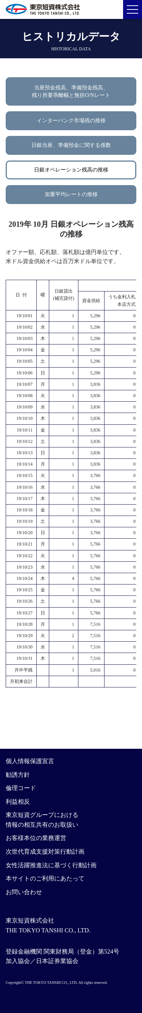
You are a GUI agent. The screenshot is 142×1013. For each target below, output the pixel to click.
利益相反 (18, 801)
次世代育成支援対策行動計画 (45, 851)
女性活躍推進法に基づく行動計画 (51, 865)
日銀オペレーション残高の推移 (71, 170)
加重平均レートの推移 (71, 194)
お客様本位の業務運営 (36, 838)
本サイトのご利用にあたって (45, 878)
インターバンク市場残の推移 (71, 120)
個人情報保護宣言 (30, 761)
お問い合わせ (24, 892)
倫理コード (21, 788)
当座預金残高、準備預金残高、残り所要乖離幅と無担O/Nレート (71, 91)
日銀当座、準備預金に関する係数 (71, 145)
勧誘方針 (18, 774)
